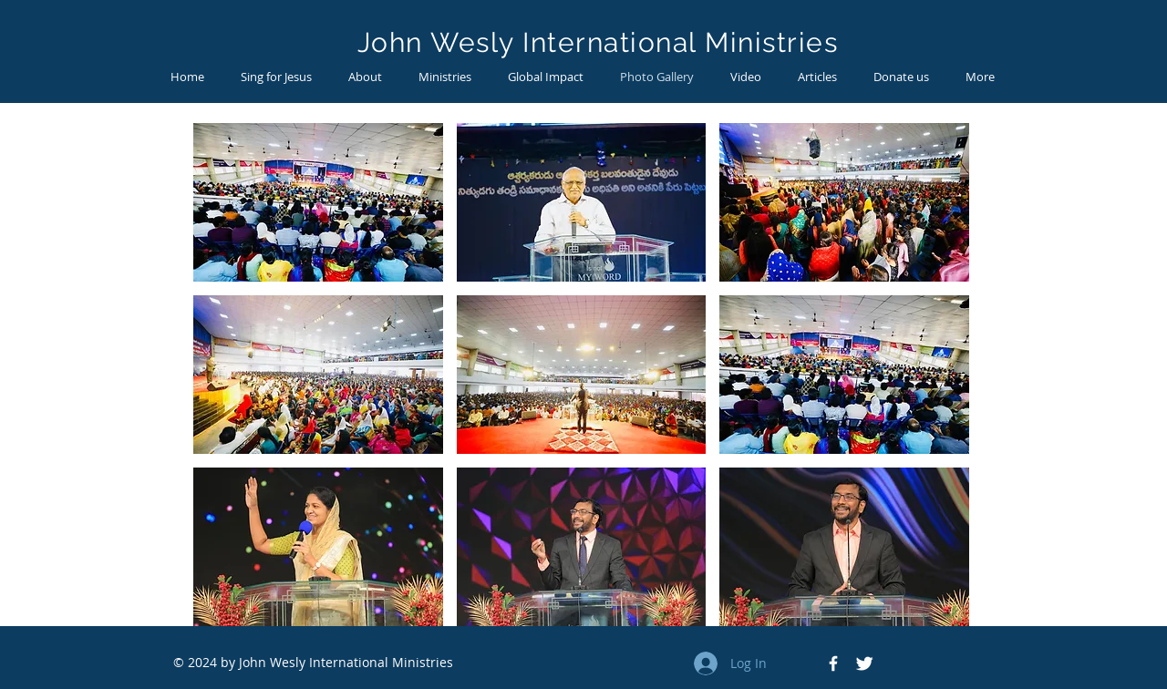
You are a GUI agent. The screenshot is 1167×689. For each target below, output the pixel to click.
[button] (318, 202)
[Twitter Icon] (864, 663)
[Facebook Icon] (833, 663)
